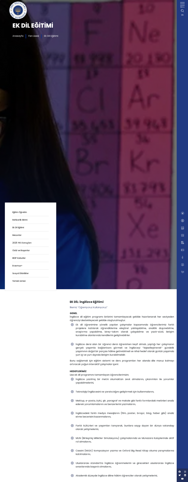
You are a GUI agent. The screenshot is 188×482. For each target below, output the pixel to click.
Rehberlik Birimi (19, 219)
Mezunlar (17, 235)
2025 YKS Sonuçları (22, 242)
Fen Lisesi (33, 36)
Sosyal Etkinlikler (20, 273)
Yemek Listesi (19, 281)
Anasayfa (17, 36)
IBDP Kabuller (19, 258)
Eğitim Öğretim (19, 212)
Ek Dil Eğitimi (51, 36)
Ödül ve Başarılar (21, 250)
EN (182, 15)
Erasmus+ (17, 265)
